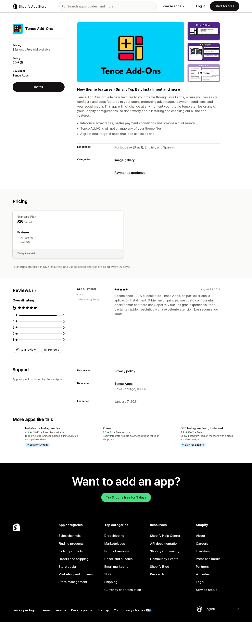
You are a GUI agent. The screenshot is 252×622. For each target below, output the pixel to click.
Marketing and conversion (77, 574)
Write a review (26, 349)
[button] (48, 437)
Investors (203, 551)
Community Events (164, 559)
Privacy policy (124, 371)
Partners (202, 567)
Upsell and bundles (118, 559)
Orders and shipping (73, 559)
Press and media (208, 559)
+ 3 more (203, 73)
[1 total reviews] (64, 315)
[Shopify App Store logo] (29, 6)
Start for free (224, 6)
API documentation (164, 544)
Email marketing (116, 567)
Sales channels (69, 536)
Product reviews (116, 551)
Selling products (70, 551)
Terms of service (53, 610)
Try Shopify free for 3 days (126, 497)
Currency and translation (122, 590)
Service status (206, 590)
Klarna (107, 428)
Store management (72, 582)
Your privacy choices (129, 610)
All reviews (51, 349)
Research (157, 574)
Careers (202, 544)
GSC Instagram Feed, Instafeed (202, 428)
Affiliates (202, 574)
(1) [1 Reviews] (21, 62)
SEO (107, 574)
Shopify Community (164, 551)
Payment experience (129, 173)
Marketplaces (114, 544)
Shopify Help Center (165, 536)
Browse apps (173, 6)
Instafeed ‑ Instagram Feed (43, 428)
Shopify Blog (159, 567)
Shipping (110, 582)
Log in (200, 6)
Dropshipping (114, 536)
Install (38, 87)
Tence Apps (21, 75)
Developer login (24, 610)
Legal (200, 582)
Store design (68, 567)
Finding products (70, 544)
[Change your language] (221, 609)
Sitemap (103, 610)
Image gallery (124, 160)
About (200, 536)
